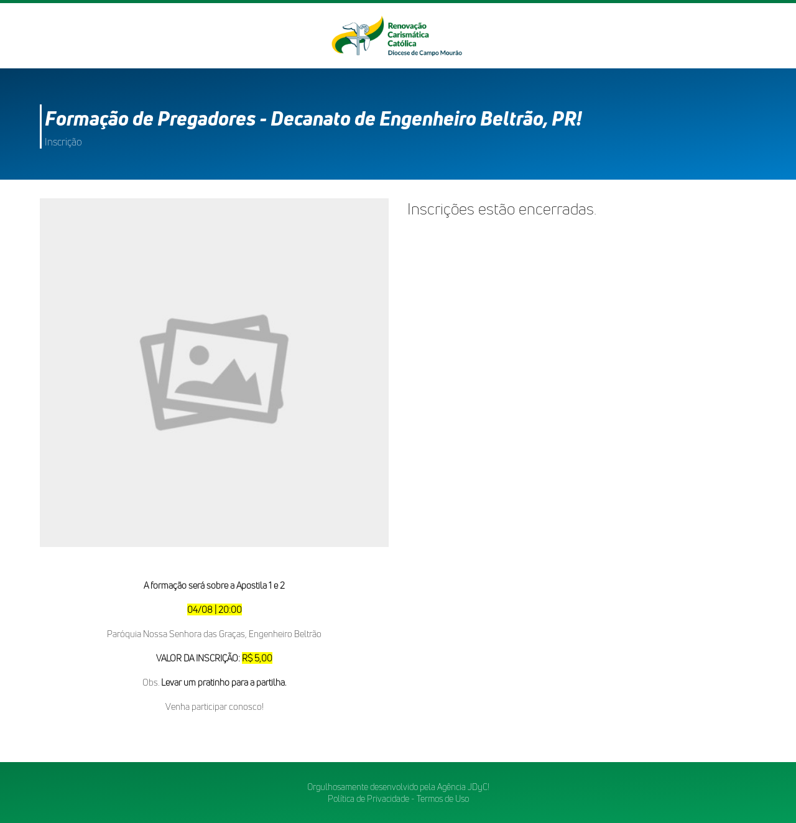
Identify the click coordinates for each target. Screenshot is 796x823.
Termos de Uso (443, 798)
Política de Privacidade (368, 798)
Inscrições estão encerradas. (501, 208)
